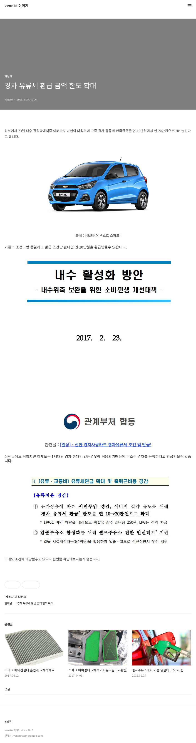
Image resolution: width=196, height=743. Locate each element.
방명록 (8, 721)
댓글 (7, 689)
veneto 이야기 (17, 5)
